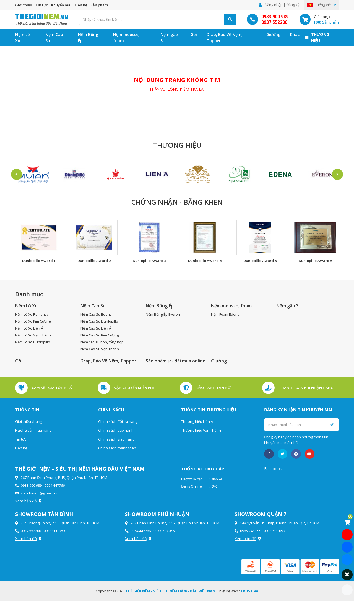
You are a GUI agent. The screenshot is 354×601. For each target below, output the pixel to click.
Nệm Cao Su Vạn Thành (99, 348)
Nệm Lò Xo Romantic (32, 314)
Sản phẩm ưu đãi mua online (175, 361)
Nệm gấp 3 (169, 37)
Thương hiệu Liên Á (197, 421)
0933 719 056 (164, 530)
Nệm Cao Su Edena (96, 314)
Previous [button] (16, 174)
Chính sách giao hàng (116, 439)
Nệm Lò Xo (22, 37)
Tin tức (41, 4)
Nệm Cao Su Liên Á (95, 328)
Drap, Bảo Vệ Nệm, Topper (225, 37)
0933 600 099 (274, 530)
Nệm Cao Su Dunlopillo (99, 321)
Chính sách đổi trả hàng (117, 421)
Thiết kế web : (228, 591)
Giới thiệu (23, 4)
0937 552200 (274, 22)
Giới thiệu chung (28, 421)
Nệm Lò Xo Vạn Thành (33, 335)
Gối (194, 34)
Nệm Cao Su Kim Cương (99, 335)
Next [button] (337, 174)
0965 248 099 (250, 530)
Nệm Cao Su (54, 37)
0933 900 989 (274, 17)
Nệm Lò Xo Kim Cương (33, 321)
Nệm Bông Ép (88, 37)
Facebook (273, 468)
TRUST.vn (249, 591)
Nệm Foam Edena (225, 314)
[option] (33, 174)
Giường (273, 34)
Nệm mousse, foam (126, 37)
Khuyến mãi (61, 4)
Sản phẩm (99, 4)
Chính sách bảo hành (116, 430)
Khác (295, 34)
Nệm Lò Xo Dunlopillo (32, 342)
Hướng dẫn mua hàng (33, 430)
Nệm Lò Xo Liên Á (29, 328)
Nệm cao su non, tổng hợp (102, 342)
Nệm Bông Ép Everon (163, 314)
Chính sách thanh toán (117, 447)
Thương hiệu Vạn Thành (201, 430)
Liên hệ (81, 4)
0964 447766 (55, 485)
